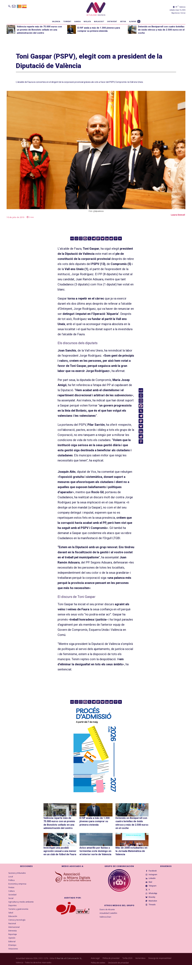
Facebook (154, 868)
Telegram (154, 888)
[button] (9, 6)
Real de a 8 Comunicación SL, (69, 955)
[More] (120, 238)
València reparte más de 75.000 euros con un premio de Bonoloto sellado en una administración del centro (39, 29)
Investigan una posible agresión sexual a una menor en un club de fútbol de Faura (60, 849)
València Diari (105, 914)
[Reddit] (111, 238)
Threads (153, 912)
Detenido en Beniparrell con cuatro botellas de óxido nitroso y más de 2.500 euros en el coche (161, 29)
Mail (151, 883)
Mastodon (154, 907)
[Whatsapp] (76, 238)
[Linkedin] (107, 238)
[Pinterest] (115, 238)
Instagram (154, 873)
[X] (89, 238)
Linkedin (153, 878)
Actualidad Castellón (108, 910)
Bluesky (153, 902)
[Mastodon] (98, 238)
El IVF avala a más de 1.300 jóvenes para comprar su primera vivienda (93, 821)
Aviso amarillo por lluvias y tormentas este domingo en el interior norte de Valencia (95, 849)
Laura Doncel (178, 214)
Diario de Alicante (107, 906)
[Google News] (72, 238)
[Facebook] (85, 238)
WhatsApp (154, 897)
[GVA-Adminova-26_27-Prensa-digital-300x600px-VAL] (96, 794)
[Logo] (96, 9)
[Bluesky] (102, 238)
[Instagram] (81, 238)
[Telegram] (94, 238)
